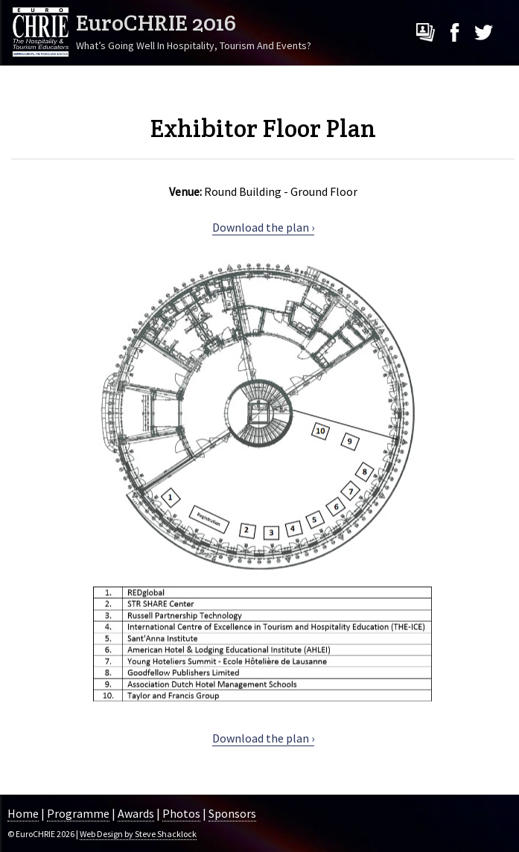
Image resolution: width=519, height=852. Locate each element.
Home (23, 813)
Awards (136, 813)
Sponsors (232, 813)
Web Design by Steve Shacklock (138, 833)
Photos (181, 813)
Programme (78, 813)
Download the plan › (263, 227)
